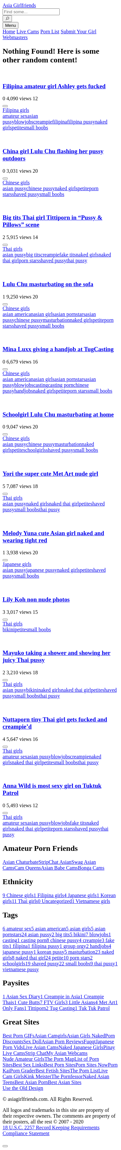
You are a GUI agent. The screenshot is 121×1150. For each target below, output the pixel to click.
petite (17, 127)
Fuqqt (90, 1041)
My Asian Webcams (66, 1053)
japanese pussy (41, 570)
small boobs (35, 127)
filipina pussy (81, 122)
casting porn (60, 385)
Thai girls (13, 249)
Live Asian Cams (40, 1047)
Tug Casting (60, 1008)
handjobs (23, 391)
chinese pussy (40, 188)
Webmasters (15, 37)
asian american (18, 314)
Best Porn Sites (60, 1065)
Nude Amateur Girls (24, 1059)
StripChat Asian (55, 862)
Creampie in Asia (60, 996)
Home (9, 31)
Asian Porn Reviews (62, 1041)
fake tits (67, 254)
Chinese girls (16, 182)
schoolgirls (34, 450)
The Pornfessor (67, 1076)
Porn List (49, 31)
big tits (33, 254)
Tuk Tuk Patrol (92, 1008)
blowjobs (23, 122)
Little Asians (80, 1002)
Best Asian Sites (64, 1082)
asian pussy (14, 188)
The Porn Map (59, 1059)
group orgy (72, 946)
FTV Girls (52, 1002)
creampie (42, 122)
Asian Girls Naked (86, 1035)
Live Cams (27, 31)
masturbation (56, 320)
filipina (59, 122)
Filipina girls (16, 110)
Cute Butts (27, 1002)
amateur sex (15, 116)
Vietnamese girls (91, 901)
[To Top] (5, 1146)
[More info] (5, 106)
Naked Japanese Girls (80, 1047)
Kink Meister (37, 1076)
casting (40, 385)
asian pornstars (70, 314)
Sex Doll (32, 1041)
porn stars (29, 260)
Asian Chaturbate (21, 862)
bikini (9, 629)
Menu (10, 25)
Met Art (105, 1002)
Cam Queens (27, 868)
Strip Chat (35, 1053)
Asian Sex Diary (21, 996)
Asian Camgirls (51, 1035)
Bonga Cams (91, 868)
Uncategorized (55, 901)
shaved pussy (25, 194)
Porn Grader (22, 1070)
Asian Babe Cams (59, 868)
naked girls (66, 188)
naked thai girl (64, 503)
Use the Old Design (23, 1088)
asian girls (44, 314)
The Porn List (84, 1070)
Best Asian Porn (31, 1082)
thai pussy (76, 260)
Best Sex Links (28, 1065)
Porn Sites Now (92, 1065)
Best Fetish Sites (52, 1070)
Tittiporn (35, 1008)
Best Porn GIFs (19, 1035)
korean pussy (49, 952)
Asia (19, 5)
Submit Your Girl (78, 31)
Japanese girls (17, 564)
